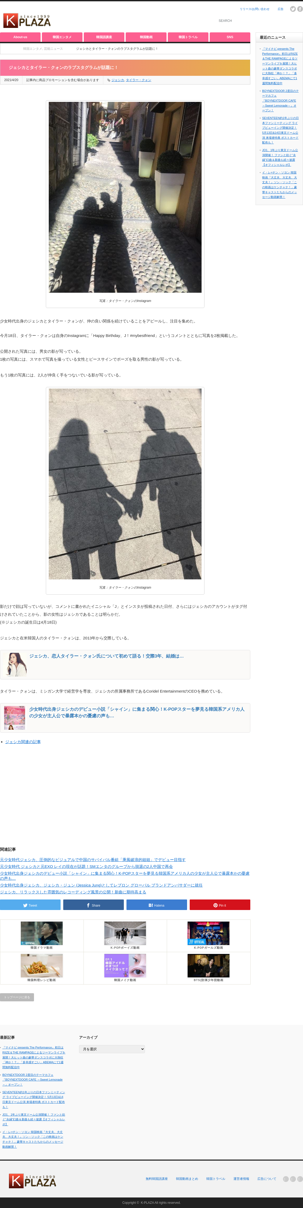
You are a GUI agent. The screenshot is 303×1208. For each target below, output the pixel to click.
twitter (293, 9)
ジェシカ (117, 80)
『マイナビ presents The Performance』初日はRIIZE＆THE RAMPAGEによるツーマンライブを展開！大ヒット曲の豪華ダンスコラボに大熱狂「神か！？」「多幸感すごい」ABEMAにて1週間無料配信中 (33, 1057)
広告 (281, 9)
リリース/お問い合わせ (255, 9)
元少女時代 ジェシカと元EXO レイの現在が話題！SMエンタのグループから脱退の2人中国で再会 (86, 866)
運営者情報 (241, 1179)
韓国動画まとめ (187, 1179)
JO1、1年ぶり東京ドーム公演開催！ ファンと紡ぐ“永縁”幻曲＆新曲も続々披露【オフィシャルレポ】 (33, 1119)
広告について (266, 1179)
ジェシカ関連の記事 (23, 741)
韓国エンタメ (62, 37)
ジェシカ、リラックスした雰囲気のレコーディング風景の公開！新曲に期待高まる (73, 892)
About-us (20, 37)
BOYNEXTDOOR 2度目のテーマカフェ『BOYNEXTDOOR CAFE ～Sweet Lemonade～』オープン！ (280, 100)
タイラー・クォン (138, 80)
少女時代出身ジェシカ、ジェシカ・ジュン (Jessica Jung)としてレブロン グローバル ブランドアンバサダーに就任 (101, 885)
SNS (230, 37)
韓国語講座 (104, 37)
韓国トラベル (188, 37)
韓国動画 (146, 37)
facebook (300, 9)
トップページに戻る (17, 997)
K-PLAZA (147, 1203)
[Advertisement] (146, 17)
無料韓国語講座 (157, 1179)
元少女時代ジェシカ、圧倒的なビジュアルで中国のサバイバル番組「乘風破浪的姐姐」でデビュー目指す (93, 859)
